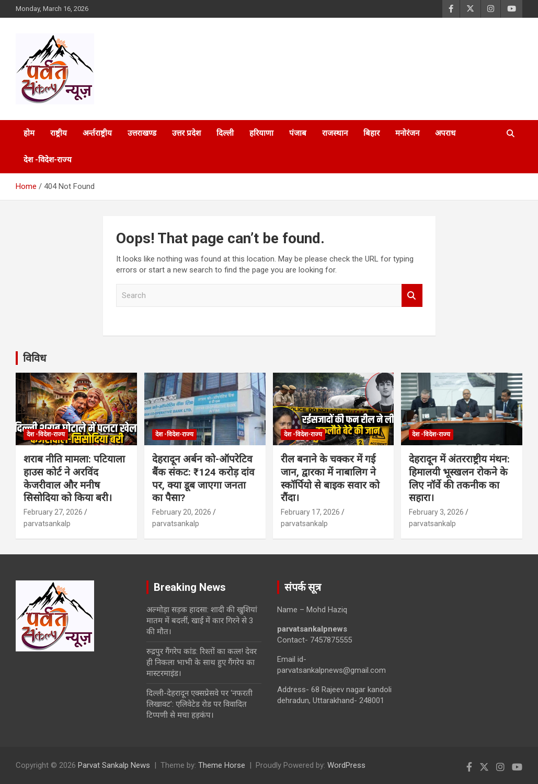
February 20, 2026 (181, 512)
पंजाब (297, 133)
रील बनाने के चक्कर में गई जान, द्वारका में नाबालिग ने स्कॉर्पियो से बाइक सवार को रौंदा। (330, 478)
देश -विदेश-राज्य (48, 159)
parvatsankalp (47, 523)
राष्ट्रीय (58, 133)
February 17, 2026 (310, 512)
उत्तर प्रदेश (186, 133)
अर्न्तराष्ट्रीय (97, 133)
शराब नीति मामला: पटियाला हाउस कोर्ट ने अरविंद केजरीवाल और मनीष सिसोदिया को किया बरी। (74, 478)
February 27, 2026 (53, 512)
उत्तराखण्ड (142, 133)
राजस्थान (335, 133)
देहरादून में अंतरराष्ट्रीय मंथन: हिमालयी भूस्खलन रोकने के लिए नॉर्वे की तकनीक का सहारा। (459, 478)
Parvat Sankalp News (114, 765)
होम (29, 133)
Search (412, 295)
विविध (34, 358)
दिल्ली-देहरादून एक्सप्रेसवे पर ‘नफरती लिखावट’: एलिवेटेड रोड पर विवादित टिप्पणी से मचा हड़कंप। (199, 704)
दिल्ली (225, 133)
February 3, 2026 (436, 512)
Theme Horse (221, 765)
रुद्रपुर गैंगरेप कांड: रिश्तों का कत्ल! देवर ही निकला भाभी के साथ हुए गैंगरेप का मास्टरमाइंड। (201, 662)
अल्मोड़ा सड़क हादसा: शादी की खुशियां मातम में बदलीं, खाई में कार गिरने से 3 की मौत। (201, 620)
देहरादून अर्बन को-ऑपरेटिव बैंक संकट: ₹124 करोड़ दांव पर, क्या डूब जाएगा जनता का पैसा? (203, 478)
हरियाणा (261, 133)
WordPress (346, 765)
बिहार (371, 133)
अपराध (445, 133)
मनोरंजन (407, 133)
